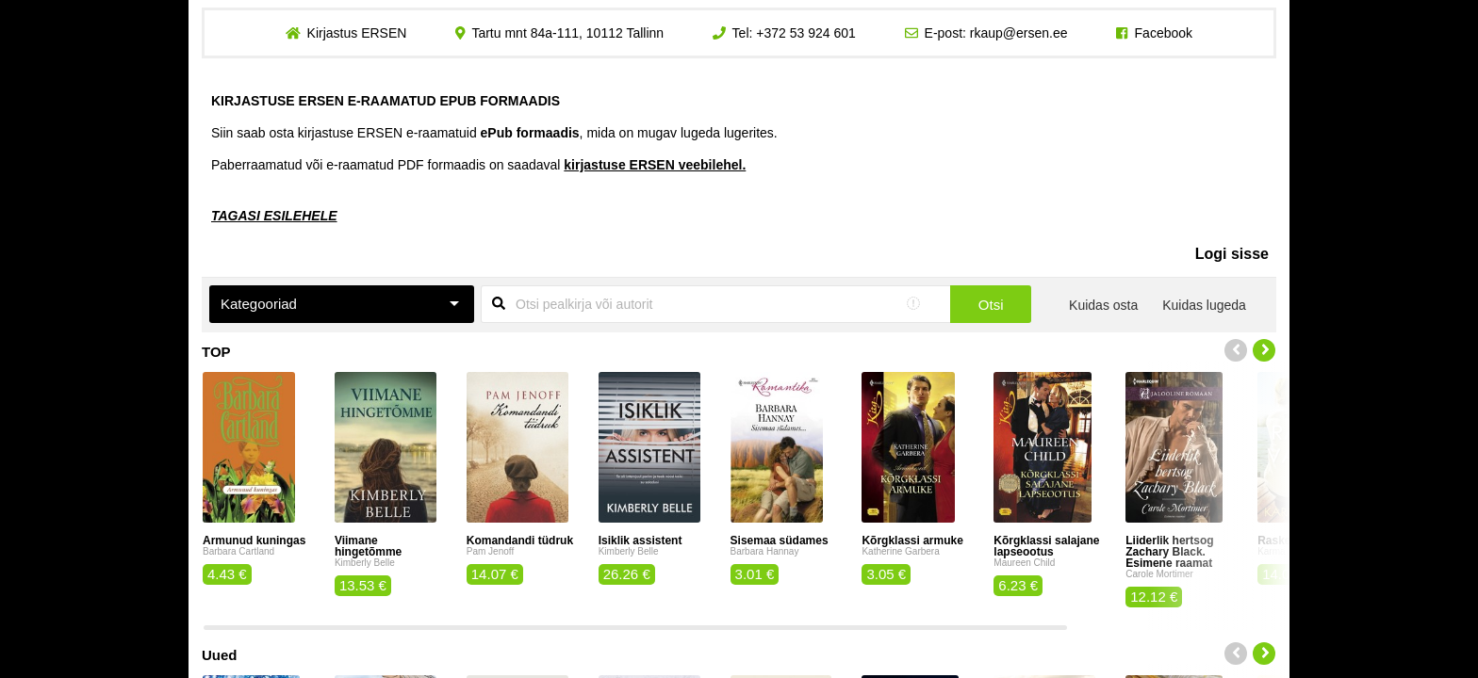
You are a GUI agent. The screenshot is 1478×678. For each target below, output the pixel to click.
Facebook (1163, 32)
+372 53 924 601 (806, 32)
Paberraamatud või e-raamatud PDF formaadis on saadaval (478, 164)
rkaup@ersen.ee (1019, 32)
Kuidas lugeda (1204, 305)
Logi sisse (1232, 254)
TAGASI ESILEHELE (274, 215)
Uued (220, 655)
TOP (216, 352)
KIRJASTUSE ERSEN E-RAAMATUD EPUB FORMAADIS (385, 100)
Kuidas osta (1103, 305)
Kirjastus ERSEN (356, 32)
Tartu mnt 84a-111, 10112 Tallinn (567, 32)
